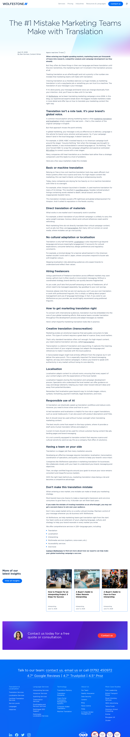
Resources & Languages (96, 4)
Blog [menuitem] (83, 703)
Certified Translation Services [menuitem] (16, 699)
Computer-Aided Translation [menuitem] (63, 707)
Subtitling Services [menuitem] (40, 696)
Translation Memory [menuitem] (64, 690)
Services (61, 4)
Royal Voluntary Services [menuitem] (111, 699)
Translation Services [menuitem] (16, 692)
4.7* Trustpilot (74, 675)
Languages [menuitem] (13, 706)
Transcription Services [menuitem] (38, 700)
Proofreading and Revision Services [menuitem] (39, 705)
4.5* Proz (95, 675)
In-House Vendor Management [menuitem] (87, 713)
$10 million (50, 150)
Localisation (79, 242)
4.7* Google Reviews (43, 675)
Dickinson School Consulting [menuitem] (111, 710)
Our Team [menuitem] (84, 690)
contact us (54, 670)
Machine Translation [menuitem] (64, 711)
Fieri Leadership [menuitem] (111, 690)
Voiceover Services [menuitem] (40, 693)
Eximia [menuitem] (107, 714)
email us (71, 670)
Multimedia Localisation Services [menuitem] (40, 715)
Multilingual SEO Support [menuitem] (39, 710)
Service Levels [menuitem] (14, 703)
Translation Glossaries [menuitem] (61, 694)
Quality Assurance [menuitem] (87, 693)
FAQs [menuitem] (83, 709)
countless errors (82, 190)
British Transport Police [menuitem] (111, 694)
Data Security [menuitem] (86, 696)
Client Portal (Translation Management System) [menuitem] (62, 701)
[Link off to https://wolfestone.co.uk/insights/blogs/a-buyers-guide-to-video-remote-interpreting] (87, 595)
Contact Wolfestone (54, 551)
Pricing (70, 4)
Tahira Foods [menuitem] (110, 706)
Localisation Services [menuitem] (16, 695)
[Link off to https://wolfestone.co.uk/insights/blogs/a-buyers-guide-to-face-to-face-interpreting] (115, 595)
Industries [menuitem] (12, 709)
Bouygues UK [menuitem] (110, 717)
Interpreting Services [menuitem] (41, 690)
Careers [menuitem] (84, 699)
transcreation (72, 228)
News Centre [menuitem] (86, 706)
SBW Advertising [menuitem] (111, 703)
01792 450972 (101, 670)
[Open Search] (127, 4)
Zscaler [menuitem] (108, 720)
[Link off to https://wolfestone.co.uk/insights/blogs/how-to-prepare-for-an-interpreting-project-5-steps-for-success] (59, 595)
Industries (80, 4)
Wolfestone (53, 96)
